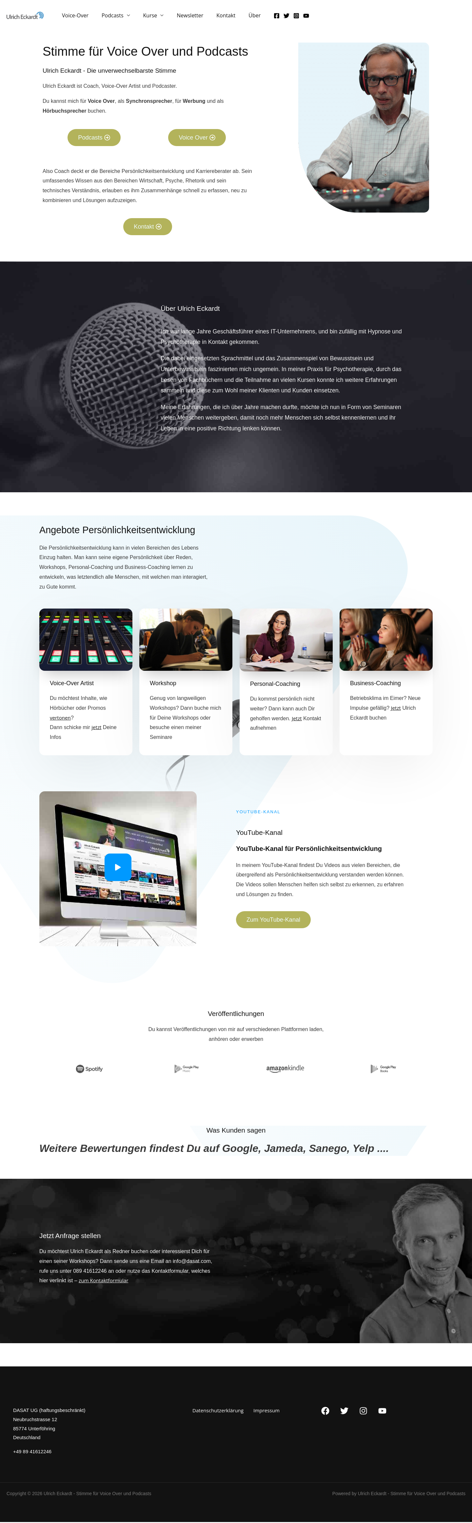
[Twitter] (271, 17)
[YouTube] (290, 17)
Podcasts (109, 18)
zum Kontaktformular (105, 1281)
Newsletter (180, 18)
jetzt (96, 728)
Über (240, 18)
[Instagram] (281, 17)
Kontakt (214, 18)
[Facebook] (261, 17)
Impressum (265, 1411)
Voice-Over (74, 18)
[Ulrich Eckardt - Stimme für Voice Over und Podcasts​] (25, 16)
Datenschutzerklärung (219, 1411)
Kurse (144, 18)
